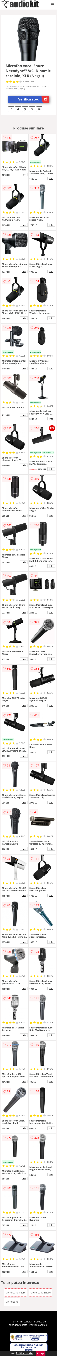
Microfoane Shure (40, 1292)
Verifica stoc (33, 99)
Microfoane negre (15, 1292)
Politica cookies (38, 1325)
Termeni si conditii (21, 1321)
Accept (41, 1353)
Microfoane (11, 1301)
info (24, 174)
